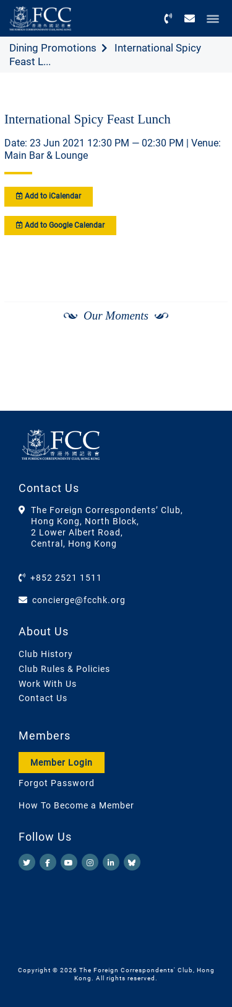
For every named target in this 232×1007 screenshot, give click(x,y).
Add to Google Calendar (60, 225)
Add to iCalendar (48, 196)
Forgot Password (57, 783)
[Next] (204, 348)
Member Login (61, 763)
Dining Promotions (53, 48)
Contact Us (43, 698)
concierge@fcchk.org (79, 600)
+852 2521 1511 (66, 578)
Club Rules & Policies (64, 669)
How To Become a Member (76, 805)
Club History (46, 654)
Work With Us (48, 684)
